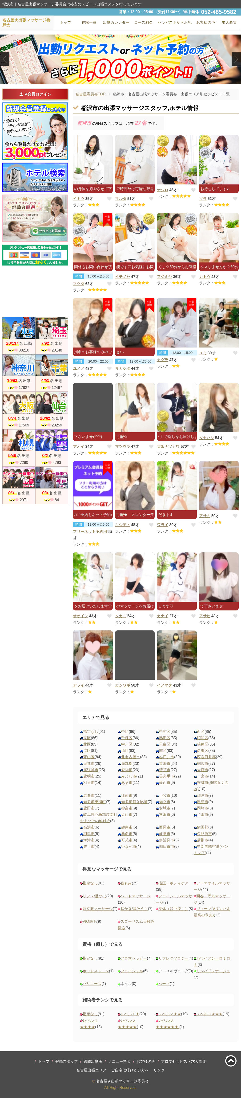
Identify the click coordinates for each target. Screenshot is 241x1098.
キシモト (122, 525)
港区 (87, 751)
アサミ (204, 516)
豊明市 (89, 776)
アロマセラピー (133, 958)
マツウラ (122, 447)
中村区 (164, 732)
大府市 (202, 770)
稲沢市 (202, 764)
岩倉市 (89, 795)
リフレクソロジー (173, 958)
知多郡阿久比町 (134, 802)
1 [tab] (113, 80)
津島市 (202, 802)
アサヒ (204, 616)
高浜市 (89, 827)
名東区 (202, 751)
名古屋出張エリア (91, 1070)
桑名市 (127, 834)
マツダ (78, 284)
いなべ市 (128, 846)
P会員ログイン (35, 94)
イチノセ (122, 277)
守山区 (89, 757)
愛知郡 (127, 770)
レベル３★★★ (209, 1014)
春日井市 (166, 757)
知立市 (164, 802)
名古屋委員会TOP (90, 94)
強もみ (126, 883)
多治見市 (166, 840)
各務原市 (204, 834)
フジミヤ (164, 277)
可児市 (127, 840)
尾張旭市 (90, 770)
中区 (125, 732)
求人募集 (229, 22)
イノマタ (164, 685)
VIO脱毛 (90, 921)
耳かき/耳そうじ (134, 909)
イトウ (78, 199)
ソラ (203, 199)
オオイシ (80, 616)
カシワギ (122, 685)
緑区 (125, 751)
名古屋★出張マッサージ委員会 (122, 1081)
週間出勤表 (93, 1061)
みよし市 (128, 776)
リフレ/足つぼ (94, 896)
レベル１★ (129, 1014)
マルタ (120, 199)
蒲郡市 (202, 840)
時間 (78, 276)
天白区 (164, 744)
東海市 (164, 764)
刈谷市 (89, 783)
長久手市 (166, 776)
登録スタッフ (66, 1061)
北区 (87, 744)
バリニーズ (92, 984)
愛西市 (164, 783)
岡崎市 (202, 808)
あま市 (127, 783)
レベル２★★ (169, 1014)
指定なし (90, 732)
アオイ (78, 447)
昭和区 (202, 738)
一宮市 (202, 776)
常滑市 (164, 815)
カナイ (162, 616)
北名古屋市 (130, 757)
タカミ (120, 616)
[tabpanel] (120, 59)
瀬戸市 (202, 795)
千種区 (127, 738)
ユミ (203, 353)
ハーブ (164, 984)
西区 (201, 732)
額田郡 (202, 827)
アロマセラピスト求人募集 (183, 1061)
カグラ (162, 360)
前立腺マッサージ (98, 909)
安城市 (164, 808)
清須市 (164, 770)
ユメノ (78, 369)
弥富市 (127, 808)
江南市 (127, 795)
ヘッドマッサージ (135, 896)
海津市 (89, 840)
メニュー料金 (119, 1061)
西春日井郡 (206, 757)
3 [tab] (127, 80)
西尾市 (164, 827)
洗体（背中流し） (173, 909)
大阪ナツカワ (168, 447)
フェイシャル (131, 971)
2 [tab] (120, 80)
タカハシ (206, 438)
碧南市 (127, 827)
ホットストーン (96, 971)
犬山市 (127, 815)
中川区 (127, 744)
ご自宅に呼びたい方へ (130, 1070)
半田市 (202, 815)
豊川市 (89, 846)
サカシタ (122, 369)
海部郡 (127, 764)
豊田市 (89, 808)
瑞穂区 (202, 744)
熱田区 (164, 738)
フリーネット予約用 (90, 532)
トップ (43, 1061)
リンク (159, 1070)
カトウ (204, 277)
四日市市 (166, 846)
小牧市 (164, 795)
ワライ (162, 525)
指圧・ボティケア (173, 883)
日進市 (89, 764)
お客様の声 (146, 1061)
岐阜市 (164, 834)
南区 (163, 751)
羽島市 (89, 834)
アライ (78, 685)
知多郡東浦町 (94, 802)
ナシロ (162, 190)
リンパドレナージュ (213, 971)
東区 (87, 738)
